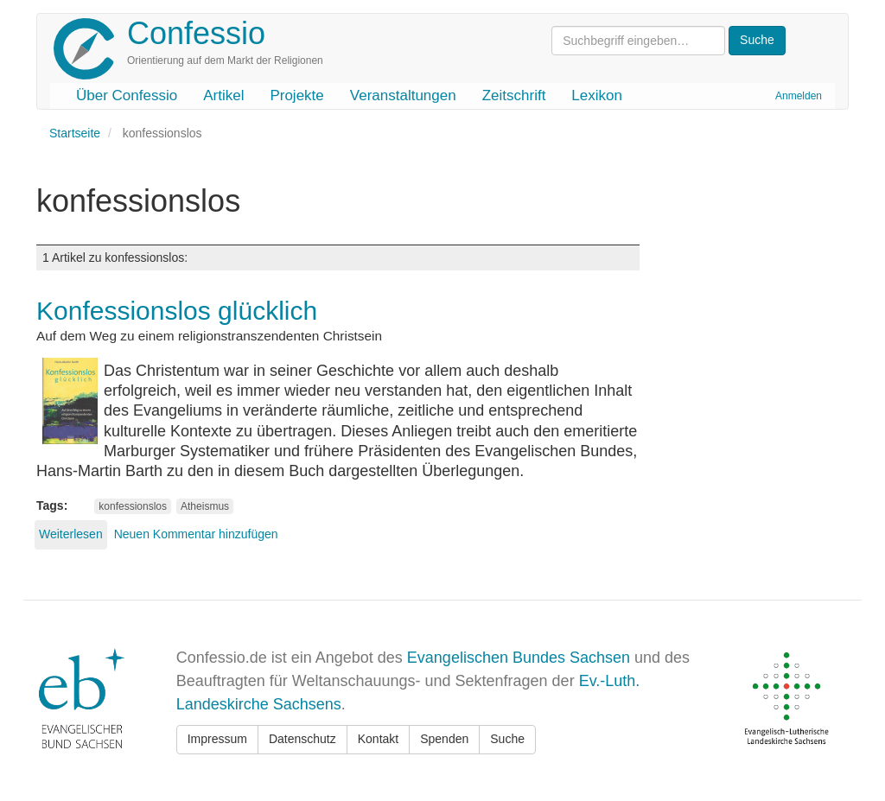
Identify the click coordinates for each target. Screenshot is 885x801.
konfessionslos (133, 506)
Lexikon (596, 95)
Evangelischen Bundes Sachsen (518, 657)
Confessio (196, 33)
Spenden (444, 739)
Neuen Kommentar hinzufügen (196, 534)
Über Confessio (126, 95)
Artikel (223, 95)
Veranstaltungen (403, 95)
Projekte (296, 95)
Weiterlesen (71, 534)
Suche (507, 739)
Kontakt (378, 739)
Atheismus (205, 506)
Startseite (74, 133)
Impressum (217, 739)
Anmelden (798, 96)
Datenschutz (302, 739)
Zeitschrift (514, 95)
